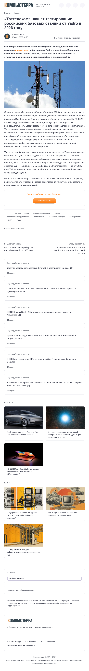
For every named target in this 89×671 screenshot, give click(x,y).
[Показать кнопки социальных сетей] (61, 5)
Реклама (51, 642)
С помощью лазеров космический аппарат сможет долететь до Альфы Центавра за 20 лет (42, 290)
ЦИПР (9, 220)
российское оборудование (18, 217)
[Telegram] (18, 633)
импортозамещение (41, 213)
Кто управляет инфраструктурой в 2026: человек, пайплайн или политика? (22, 515)
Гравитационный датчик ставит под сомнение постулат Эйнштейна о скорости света (41, 337)
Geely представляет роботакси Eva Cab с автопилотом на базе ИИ (40, 268)
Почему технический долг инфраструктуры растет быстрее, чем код (24, 552)
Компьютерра (18, 34)
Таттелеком (39, 217)
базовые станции (21, 213)
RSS (42, 642)
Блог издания (30, 642)
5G (8, 213)
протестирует (22, 50)
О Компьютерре (14, 642)
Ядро (19, 220)
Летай (57, 213)
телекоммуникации (57, 217)
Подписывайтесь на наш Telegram (43, 194)
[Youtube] (14, 633)
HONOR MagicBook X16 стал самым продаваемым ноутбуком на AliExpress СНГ (39, 313)
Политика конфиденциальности (21, 645)
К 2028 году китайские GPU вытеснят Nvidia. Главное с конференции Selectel (41, 360)
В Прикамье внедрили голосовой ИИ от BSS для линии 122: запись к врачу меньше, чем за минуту (44, 384)
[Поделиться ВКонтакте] (6, 232)
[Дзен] (23, 633)
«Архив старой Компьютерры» (21, 590)
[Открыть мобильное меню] (82, 5)
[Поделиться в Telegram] (10, 232)
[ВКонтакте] (9, 633)
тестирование (75, 217)
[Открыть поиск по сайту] (75, 5)
